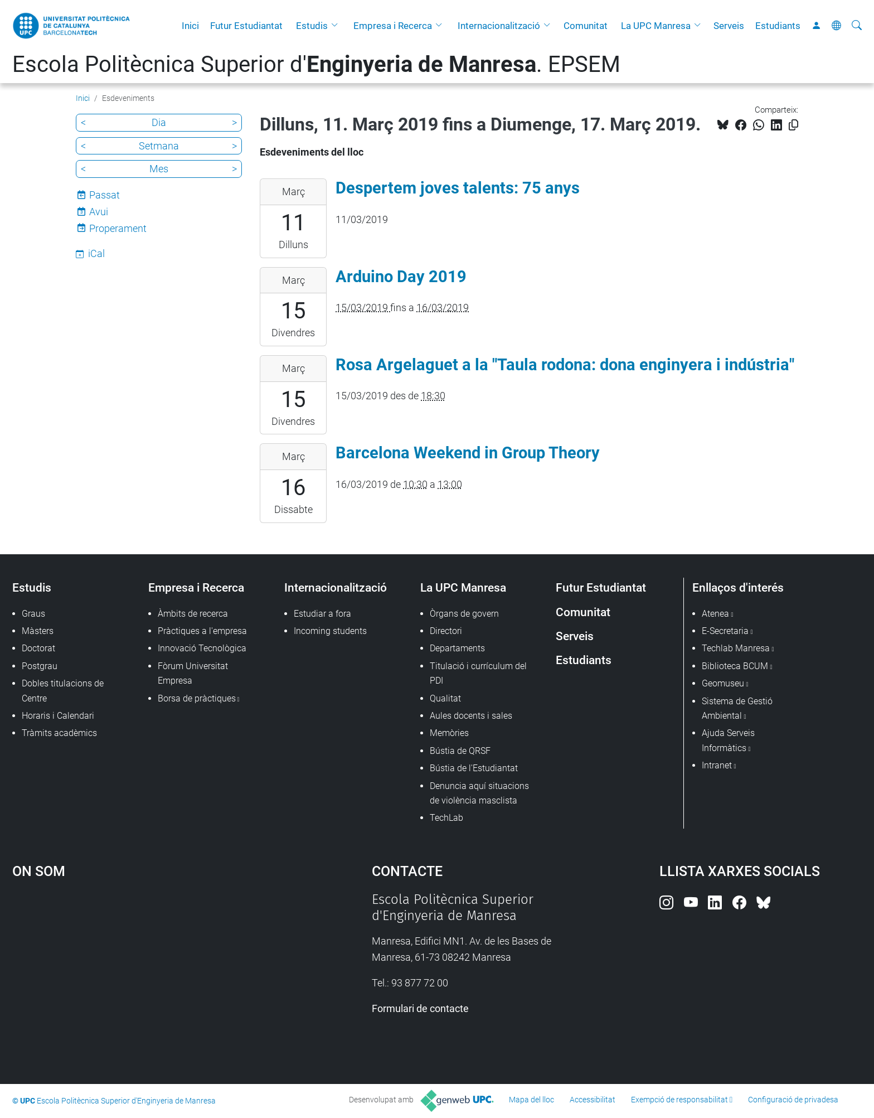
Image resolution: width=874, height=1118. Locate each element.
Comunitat (586, 25)
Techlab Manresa (736, 648)
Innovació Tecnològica (202, 648)
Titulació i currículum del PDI (478, 673)
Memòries (449, 733)
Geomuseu (723, 683)
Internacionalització (499, 25)
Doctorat (38, 648)
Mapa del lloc (531, 1099)
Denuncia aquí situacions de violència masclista (479, 793)
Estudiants (777, 25)
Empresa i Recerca (392, 25)
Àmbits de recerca (193, 613)
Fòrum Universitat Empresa (193, 673)
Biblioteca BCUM (735, 666)
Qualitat (445, 698)
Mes (158, 169)
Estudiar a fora (322, 613)
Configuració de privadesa (793, 1099)
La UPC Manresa (656, 25)
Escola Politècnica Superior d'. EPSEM (316, 64)
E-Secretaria (725, 631)
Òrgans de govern (464, 613)
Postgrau (39, 666)
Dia (159, 122)
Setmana (159, 146)
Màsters (38, 631)
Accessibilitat (592, 1099)
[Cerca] (857, 25)
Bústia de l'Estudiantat (474, 768)
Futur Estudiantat (246, 25)
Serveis (728, 25)
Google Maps (149, 975)
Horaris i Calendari (58, 715)
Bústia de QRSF (460, 751)
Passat (104, 195)
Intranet (717, 765)
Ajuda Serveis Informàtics (728, 740)
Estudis (312, 25)
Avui (98, 211)
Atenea (715, 613)
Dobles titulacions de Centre (63, 690)
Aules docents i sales (471, 715)
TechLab (446, 817)
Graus (33, 613)
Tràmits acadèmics (59, 733)
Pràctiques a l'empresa (202, 631)
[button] (337, 26)
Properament (118, 228)
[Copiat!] (793, 125)
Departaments (457, 648)
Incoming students (330, 631)
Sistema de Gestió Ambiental (737, 708)
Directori (446, 631)
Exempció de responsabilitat (679, 1099)
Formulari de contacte (420, 1008)
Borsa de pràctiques (197, 698)
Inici (190, 25)
